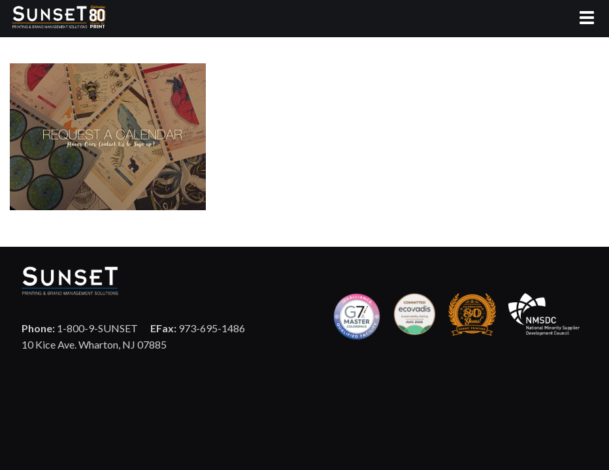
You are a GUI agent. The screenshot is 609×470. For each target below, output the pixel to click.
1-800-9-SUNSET (80, 328)
